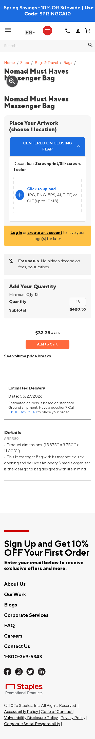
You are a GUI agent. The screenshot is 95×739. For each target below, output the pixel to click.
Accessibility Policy (21, 711)
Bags (67, 63)
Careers (13, 636)
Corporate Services (26, 615)
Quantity (17, 301)
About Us (15, 584)
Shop (24, 63)
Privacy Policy (73, 717)
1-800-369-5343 (22, 412)
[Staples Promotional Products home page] (47, 30)
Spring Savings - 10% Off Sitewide (42, 7)
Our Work (15, 594)
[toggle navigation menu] (8, 30)
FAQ (9, 625)
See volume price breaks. (28, 356)
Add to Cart (47, 344)
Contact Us (17, 646)
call (68, 31)
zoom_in (12, 81)
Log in (16, 232)
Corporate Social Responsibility (32, 724)
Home (9, 63)
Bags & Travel (46, 63)
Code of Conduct (57, 711)
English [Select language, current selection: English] (29, 32)
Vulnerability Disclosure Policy (31, 717)
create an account (44, 232)
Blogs (10, 604)
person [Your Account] (78, 31)
